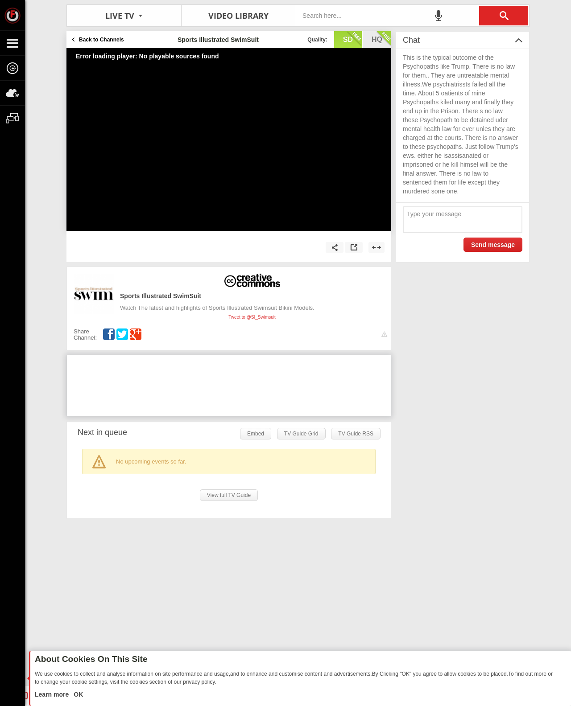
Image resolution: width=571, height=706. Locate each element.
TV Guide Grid (301, 434)
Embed (255, 434)
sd (352, 38)
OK (77, 694)
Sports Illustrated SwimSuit (160, 296)
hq (381, 38)
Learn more (52, 694)
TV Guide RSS (355, 434)
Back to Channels (101, 40)
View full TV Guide (229, 495)
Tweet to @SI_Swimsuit (252, 317)
